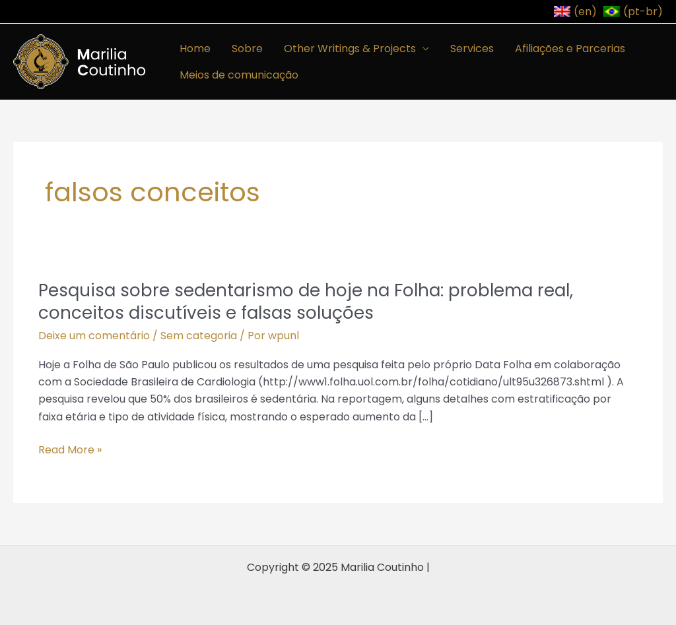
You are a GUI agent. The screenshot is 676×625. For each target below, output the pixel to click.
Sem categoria (198, 335)
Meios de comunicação (239, 74)
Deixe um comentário (94, 335)
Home (195, 48)
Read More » (70, 450)
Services (472, 48)
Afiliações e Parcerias (570, 48)
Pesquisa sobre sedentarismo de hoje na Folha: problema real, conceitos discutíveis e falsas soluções (305, 302)
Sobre (247, 48)
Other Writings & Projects (350, 48)
